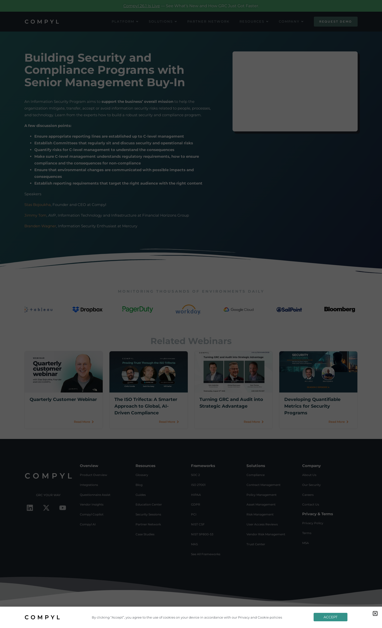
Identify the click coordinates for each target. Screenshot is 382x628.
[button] (375, 613)
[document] (191, 314)
